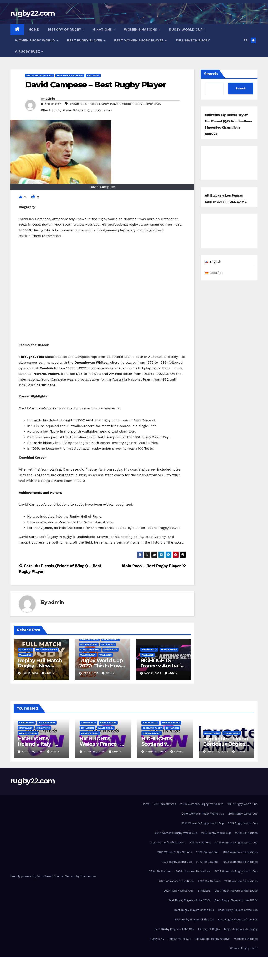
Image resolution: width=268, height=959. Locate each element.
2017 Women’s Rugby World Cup (176, 832)
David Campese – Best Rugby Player (95, 85)
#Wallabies (103, 110)
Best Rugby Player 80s (39, 75)
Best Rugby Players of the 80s (238, 919)
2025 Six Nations (165, 804)
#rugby (86, 110)
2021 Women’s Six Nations (174, 852)
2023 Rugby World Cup (177, 861)
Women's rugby (28, 733)
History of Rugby (65, 29)
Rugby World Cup (186, 29)
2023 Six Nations (207, 861)
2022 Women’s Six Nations (240, 852)
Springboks (110, 649)
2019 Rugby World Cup (216, 832)
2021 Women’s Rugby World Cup (236, 842)
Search (211, 74)
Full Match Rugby (193, 40)
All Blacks (25, 649)
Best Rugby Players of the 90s (174, 929)
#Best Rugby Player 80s (141, 104)
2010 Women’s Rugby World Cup (203, 813)
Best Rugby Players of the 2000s (236, 890)
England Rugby (89, 639)
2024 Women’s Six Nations (192, 871)
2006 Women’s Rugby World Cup (201, 804)
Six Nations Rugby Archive (212, 938)
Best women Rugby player (139, 40)
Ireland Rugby (88, 644)
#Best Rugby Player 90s (60, 110)
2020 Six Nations (246, 832)
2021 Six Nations (200, 842)
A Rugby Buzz (28, 51)
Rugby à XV (157, 938)
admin (50, 98)
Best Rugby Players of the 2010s (189, 900)
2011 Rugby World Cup (243, 813)
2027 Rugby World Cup (179, 890)
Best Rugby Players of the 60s (238, 909)
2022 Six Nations (207, 852)
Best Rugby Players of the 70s (194, 919)
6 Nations (103, 29)
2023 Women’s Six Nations (240, 861)
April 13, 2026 (218, 751)
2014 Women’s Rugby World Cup (202, 823)
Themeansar (88, 876)
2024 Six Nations (160, 871)
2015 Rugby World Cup (243, 823)
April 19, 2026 (33, 751)
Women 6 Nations (141, 29)
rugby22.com (32, 13)
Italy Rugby (108, 644)
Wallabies (93, 75)
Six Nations (43, 728)
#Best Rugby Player (104, 104)
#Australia (78, 104)
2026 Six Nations (209, 881)
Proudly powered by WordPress (31, 876)
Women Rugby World (35, 40)
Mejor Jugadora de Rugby (241, 929)
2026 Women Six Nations (241, 881)
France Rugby (110, 639)
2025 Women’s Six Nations (176, 881)
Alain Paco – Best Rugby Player (153, 565)
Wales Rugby (87, 655)
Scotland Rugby (90, 649)
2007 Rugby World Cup (242, 804)
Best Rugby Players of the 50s (194, 909)
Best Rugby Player (85, 40)
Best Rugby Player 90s (70, 75)
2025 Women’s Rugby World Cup (236, 871)
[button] (245, 40)
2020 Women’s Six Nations (167, 842)
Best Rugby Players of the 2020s (236, 900)
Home (34, 29)
